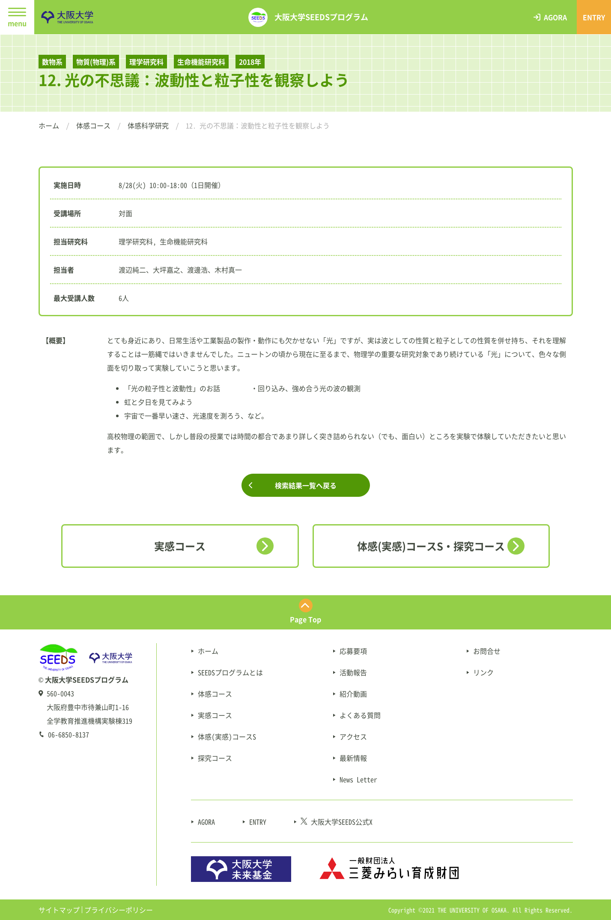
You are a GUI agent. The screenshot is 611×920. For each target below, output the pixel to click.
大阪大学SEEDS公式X (337, 821)
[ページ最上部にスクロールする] (305, 612)
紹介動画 (353, 694)
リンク (483, 672)
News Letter (358, 779)
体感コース (93, 125)
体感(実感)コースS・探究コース (431, 546)
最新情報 (353, 758)
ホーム (49, 125)
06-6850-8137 (68, 734)
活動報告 (353, 672)
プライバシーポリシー (118, 910)
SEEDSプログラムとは (230, 672)
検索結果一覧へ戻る (306, 485)
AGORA (206, 821)
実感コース (180, 546)
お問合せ (487, 651)
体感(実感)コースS (227, 736)
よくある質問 (360, 715)
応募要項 (353, 651)
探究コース (215, 758)
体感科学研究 (148, 125)
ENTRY (257, 821)
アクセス (353, 736)
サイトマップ (59, 910)
